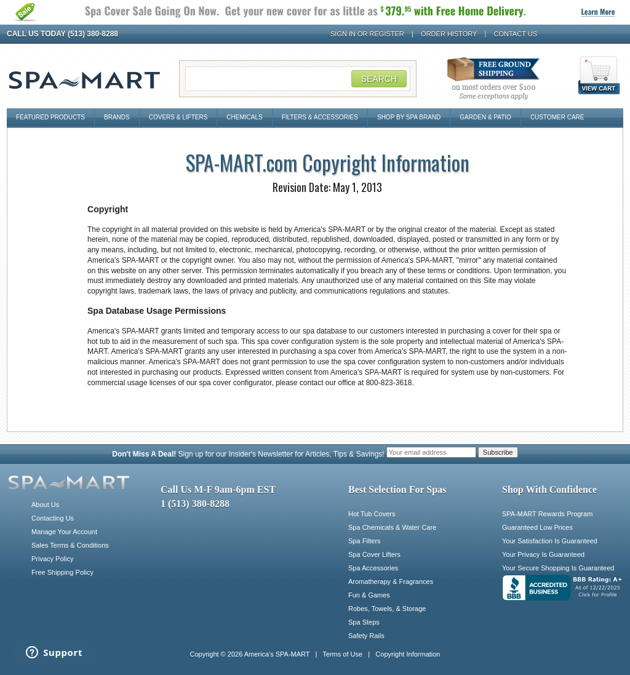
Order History (449, 34)
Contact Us (516, 34)
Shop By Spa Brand (409, 117)
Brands (117, 117)
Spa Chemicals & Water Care (392, 527)
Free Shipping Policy (62, 572)
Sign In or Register (367, 34)
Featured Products (50, 117)
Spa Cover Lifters (374, 554)
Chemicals (244, 117)
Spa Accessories (373, 568)
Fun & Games (369, 595)
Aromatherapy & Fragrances (390, 581)
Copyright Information (407, 654)
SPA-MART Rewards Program (547, 513)
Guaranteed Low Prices (537, 527)
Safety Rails (366, 635)
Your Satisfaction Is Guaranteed (549, 541)
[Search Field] (297, 78)
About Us (45, 504)
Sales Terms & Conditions (70, 545)
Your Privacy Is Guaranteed (543, 554)
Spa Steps (364, 622)
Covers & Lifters (178, 117)
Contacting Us (52, 518)
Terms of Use (342, 654)
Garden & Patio (485, 117)
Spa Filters (364, 541)
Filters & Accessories (320, 117)
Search (379, 79)
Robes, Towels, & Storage (387, 608)
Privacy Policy (52, 558)
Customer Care (557, 117)
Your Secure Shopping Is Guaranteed (558, 568)
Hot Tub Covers (371, 513)
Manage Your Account (64, 531)
